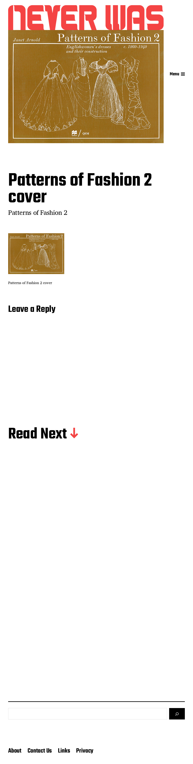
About (14, 751)
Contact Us (40, 751)
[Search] (177, 713)
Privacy (84, 751)
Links (64, 751)
